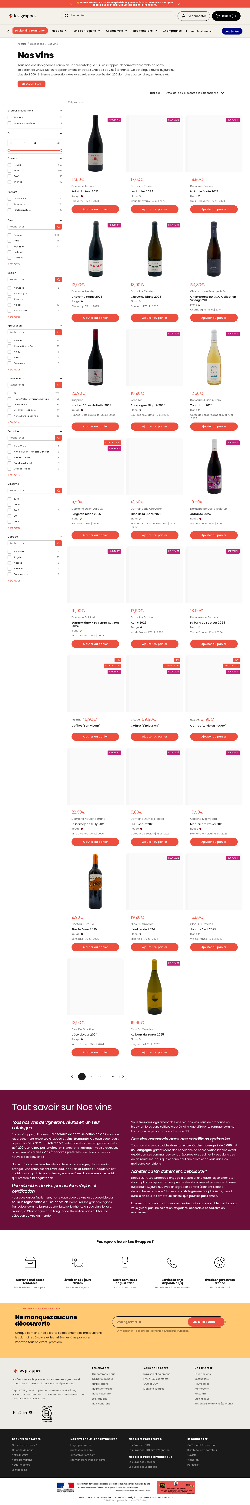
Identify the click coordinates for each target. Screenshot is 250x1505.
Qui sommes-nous (103, 1374)
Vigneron (193, 1460)
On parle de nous (102, 1379)
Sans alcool (202, 1399)
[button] (226, 16)
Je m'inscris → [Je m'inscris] (206, 1322)
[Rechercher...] (118, 15)
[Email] (149, 1322)
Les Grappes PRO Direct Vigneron (149, 1450)
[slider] (9, 150)
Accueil (22, 44)
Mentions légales (153, 1389)
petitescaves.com (81, 1450)
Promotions (202, 1389)
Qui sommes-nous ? (24, 1445)
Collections (37, 44)
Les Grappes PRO (139, 1445)
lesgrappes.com (80, 1445)
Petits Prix (200, 1393)
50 (115, 1075)
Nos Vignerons (101, 1403)
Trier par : (155, 93)
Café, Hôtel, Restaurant (201, 1445)
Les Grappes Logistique (143, 1467)
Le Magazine (100, 1399)
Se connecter (194, 16)
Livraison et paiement (156, 1374)
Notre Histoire (100, 1384)
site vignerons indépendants (87, 1460)
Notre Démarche (102, 1389)
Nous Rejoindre (101, 1393)
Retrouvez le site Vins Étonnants (214, 1403)
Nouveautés (202, 1384)
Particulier (193, 1465)
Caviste (192, 1455)
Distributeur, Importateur (202, 1450)
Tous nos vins (203, 1374)
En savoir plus (31, 83)
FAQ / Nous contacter (156, 1379)
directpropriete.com (82, 1455)
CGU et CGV (150, 1384)
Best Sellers (202, 1379)
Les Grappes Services (142, 1462)
